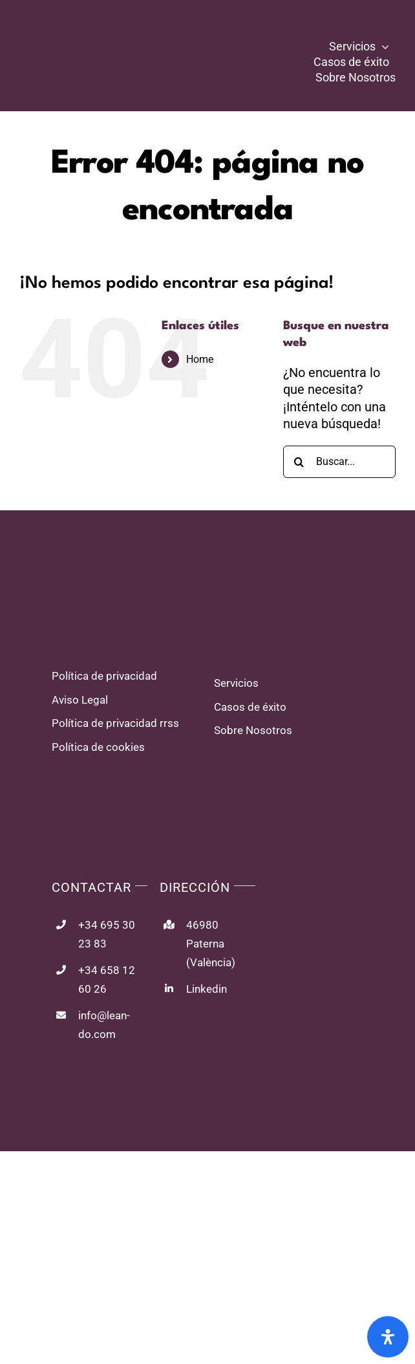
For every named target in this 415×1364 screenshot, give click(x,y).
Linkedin (206, 988)
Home (199, 359)
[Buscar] (299, 462)
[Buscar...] (339, 462)
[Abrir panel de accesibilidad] (388, 1337)
